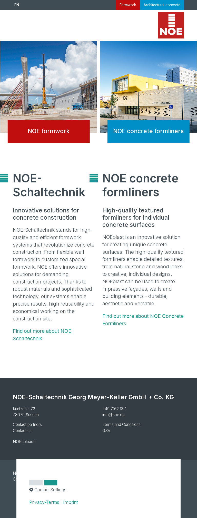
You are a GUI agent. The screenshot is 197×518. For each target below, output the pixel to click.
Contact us (22, 430)
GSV (106, 430)
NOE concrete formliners (148, 96)
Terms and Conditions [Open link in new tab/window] (121, 424)
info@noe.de (113, 414)
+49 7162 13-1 (114, 408)
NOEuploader (25, 441)
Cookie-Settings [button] (47, 489)
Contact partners (27, 424)
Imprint (70, 502)
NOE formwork (48, 96)
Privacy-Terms (44, 502)
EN (16, 5)
